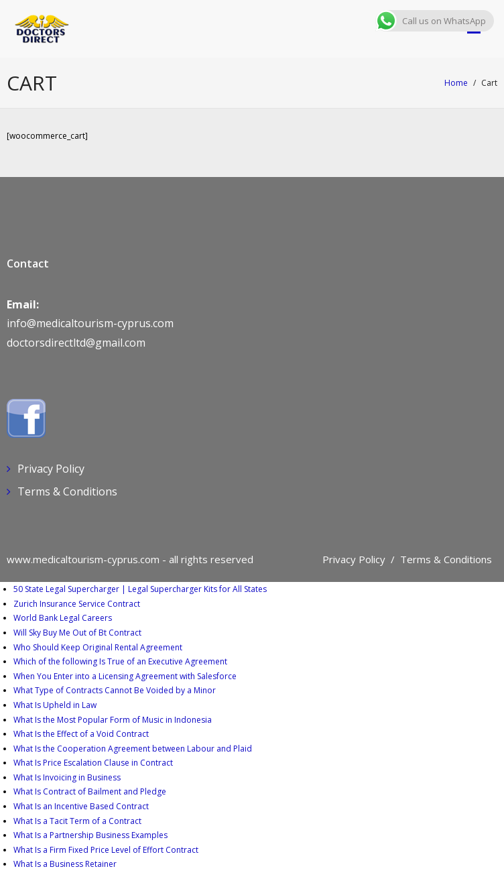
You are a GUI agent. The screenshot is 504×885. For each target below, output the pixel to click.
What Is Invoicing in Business (67, 777)
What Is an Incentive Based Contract (81, 806)
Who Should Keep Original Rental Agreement (97, 647)
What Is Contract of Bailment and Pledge (89, 791)
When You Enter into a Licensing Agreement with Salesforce (125, 676)
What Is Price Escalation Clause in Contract (93, 762)
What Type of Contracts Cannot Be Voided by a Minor (114, 690)
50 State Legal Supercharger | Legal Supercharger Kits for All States (140, 589)
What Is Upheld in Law (55, 705)
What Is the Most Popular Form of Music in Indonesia (112, 719)
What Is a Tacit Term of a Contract (77, 821)
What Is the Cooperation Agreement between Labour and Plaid (132, 748)
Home (456, 82)
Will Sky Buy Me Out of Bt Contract (77, 632)
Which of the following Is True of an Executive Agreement (120, 661)
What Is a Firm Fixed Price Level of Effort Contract (105, 850)
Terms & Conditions (67, 491)
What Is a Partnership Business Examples (90, 835)
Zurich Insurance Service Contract (76, 603)
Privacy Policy (50, 468)
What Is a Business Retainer (65, 864)
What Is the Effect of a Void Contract (81, 734)
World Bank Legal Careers (62, 618)
